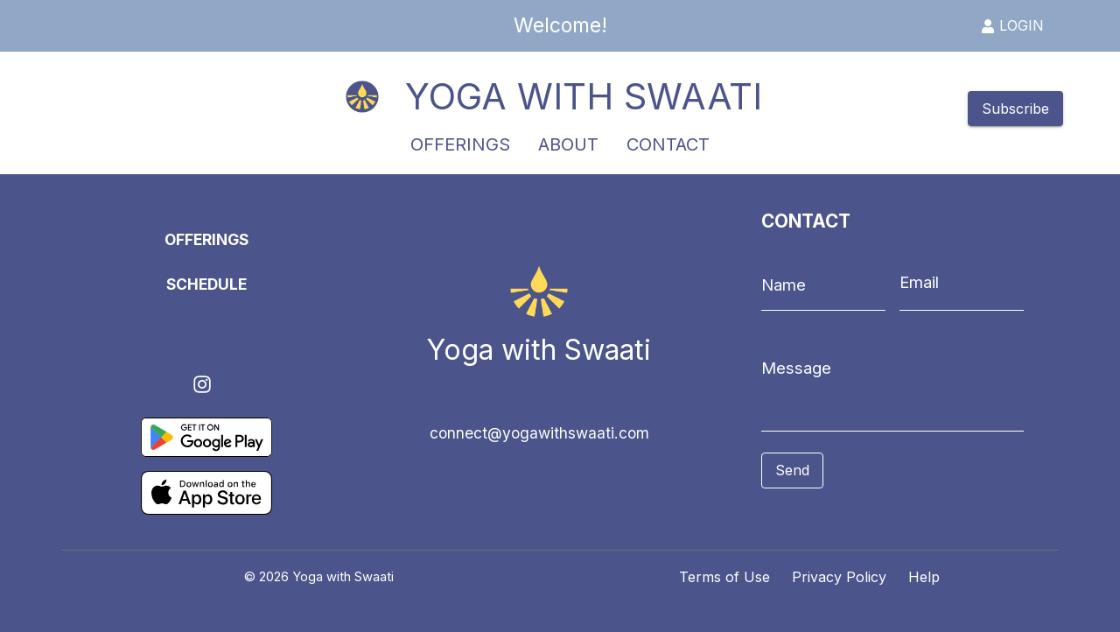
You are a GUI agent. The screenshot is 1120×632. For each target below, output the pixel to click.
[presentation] (839, 514)
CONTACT (668, 144)
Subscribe (1015, 108)
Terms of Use (724, 577)
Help (924, 577)
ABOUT (568, 144)
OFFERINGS (460, 144)
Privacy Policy (839, 577)
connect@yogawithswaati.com (539, 433)
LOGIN (1012, 25)
